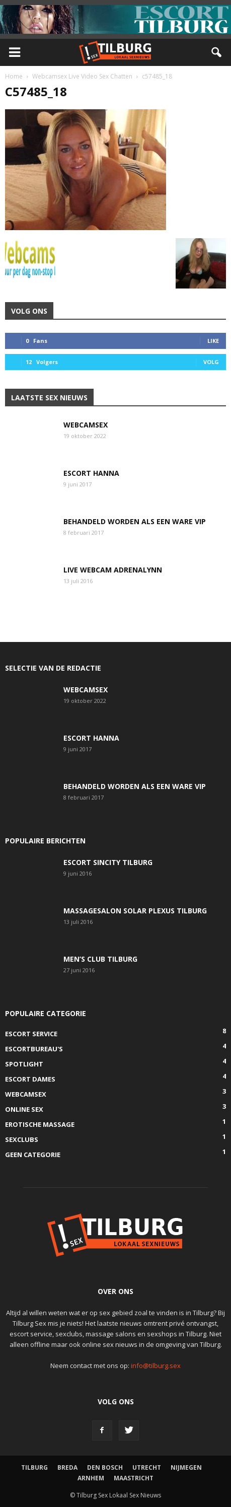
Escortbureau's (34, 1048)
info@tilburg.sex (156, 1365)
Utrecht (146, 1467)
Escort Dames (30, 1079)
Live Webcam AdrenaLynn (112, 570)
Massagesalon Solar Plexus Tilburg (135, 910)
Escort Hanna (91, 473)
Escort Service (31, 1033)
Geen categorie (32, 1154)
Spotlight (24, 1063)
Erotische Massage (39, 1124)
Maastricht (133, 1478)
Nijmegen (186, 1467)
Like (213, 340)
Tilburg (34, 1467)
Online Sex (24, 1109)
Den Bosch (105, 1467)
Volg (211, 362)
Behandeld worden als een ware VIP (134, 521)
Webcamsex (85, 424)
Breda (67, 1467)
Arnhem (91, 1478)
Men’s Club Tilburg (100, 959)
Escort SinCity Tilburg (107, 862)
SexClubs (21, 1139)
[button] (217, 52)
